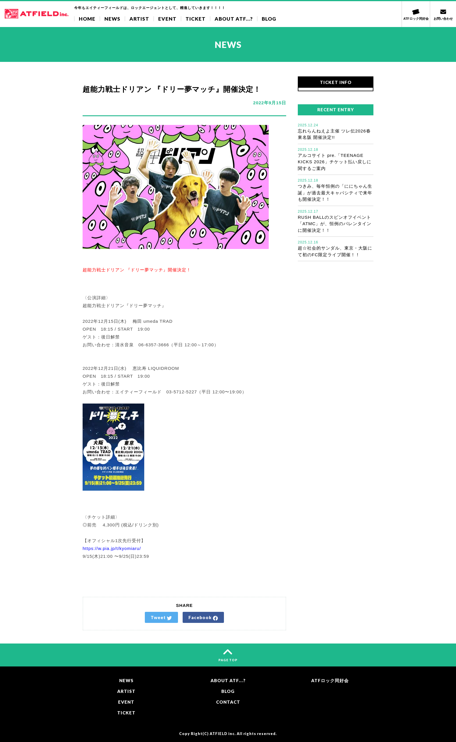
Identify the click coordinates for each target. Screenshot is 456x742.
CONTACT (228, 702)
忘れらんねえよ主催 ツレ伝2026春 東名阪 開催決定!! (335, 131)
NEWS (112, 19)
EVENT (167, 19)
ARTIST (139, 19)
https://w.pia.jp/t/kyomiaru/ (112, 548)
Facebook (203, 618)
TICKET (196, 19)
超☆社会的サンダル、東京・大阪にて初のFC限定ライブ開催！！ (335, 248)
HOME (87, 19)
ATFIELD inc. (223, 734)
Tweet (161, 618)
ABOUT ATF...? (234, 19)
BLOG (269, 19)
